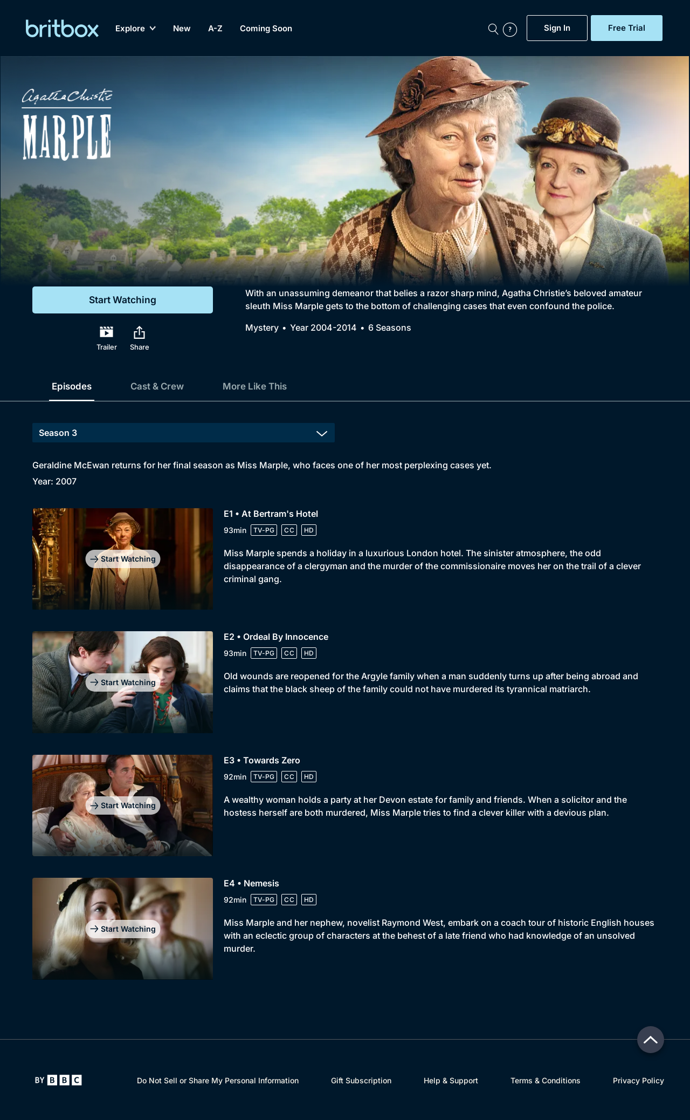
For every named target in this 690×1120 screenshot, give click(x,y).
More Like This (265, 386)
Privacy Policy (638, 1080)
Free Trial (626, 28)
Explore (136, 28)
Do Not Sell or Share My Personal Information (218, 1080)
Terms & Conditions (545, 1080)
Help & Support (451, 1080)
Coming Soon (266, 28)
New (182, 28)
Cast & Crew (162, 386)
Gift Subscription (361, 1080)
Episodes (73, 386)
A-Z (216, 28)
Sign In (557, 28)
